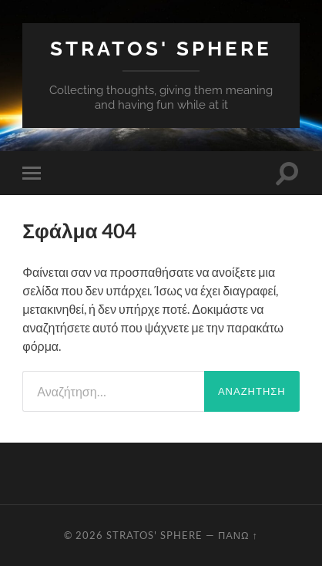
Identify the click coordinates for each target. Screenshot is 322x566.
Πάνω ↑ (238, 535)
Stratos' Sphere (161, 48)
